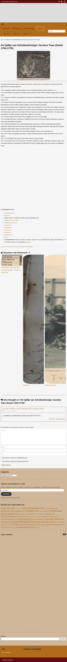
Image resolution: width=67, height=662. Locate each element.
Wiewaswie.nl (8, 227)
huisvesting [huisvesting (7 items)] (31, 514)
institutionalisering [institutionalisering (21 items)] (10, 516)
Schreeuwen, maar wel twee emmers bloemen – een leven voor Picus (10, 270)
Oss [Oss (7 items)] (57, 522)
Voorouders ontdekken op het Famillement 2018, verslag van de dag (23, 408)
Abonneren (6, 494)
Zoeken (3, 636)
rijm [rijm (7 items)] (62, 524)
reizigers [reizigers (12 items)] (49, 525)
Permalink (52, 419)
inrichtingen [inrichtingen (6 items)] (49, 514)
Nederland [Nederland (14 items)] (6, 522)
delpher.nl (7, 215)
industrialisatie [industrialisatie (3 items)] (41, 514)
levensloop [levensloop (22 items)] (26, 519)
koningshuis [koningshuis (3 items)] (31, 516)
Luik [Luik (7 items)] (35, 519)
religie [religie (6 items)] (57, 524)
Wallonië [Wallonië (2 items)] (37, 527)
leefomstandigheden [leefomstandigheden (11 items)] (10, 519)
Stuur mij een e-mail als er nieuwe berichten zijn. (15, 461)
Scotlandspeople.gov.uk (10, 222)
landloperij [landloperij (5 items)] (45, 516)
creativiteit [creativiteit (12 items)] (18, 511)
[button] (65, 534)
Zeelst (54, 90)
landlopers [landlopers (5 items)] (53, 516)
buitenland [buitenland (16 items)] (7, 511)
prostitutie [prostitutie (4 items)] (6, 524)
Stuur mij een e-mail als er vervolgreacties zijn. (14, 457)
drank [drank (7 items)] (46, 511)
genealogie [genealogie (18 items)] (11, 514)
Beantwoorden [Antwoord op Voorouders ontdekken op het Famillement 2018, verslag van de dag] (60, 419)
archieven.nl (7, 230)
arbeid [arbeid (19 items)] (26, 508)
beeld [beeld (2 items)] (45, 508)
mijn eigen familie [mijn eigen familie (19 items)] (54, 519)
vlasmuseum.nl (8, 234)
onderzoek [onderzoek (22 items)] (41, 522)
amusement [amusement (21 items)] (8, 508)
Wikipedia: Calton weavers (11, 220)
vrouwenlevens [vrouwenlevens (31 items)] (25, 527)
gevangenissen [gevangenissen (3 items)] (22, 514)
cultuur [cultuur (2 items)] (41, 511)
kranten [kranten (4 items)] (38, 516)
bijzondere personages (26, 246)
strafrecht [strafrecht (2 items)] (12, 527)
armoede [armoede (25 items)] (37, 508)
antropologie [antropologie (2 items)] (18, 508)
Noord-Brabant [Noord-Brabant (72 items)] (24, 521)
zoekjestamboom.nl (9, 213)
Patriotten (26, 385)
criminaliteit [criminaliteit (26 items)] (31, 511)
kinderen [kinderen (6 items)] (24, 516)
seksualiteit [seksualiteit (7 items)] (5, 527)
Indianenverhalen (50, 385)
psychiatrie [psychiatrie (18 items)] (16, 525)
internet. (29, 242)
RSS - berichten (6, 652)
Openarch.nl (7, 225)
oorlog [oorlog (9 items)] (51, 522)
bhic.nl (6, 237)
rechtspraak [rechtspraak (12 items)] (29, 525)
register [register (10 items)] (40, 525)
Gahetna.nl (7, 232)
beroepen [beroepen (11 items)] (53, 508)
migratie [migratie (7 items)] (41, 519)
